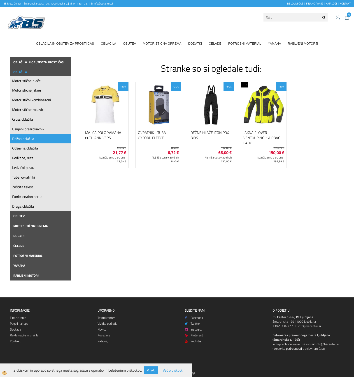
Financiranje (18, 317)
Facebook (194, 317)
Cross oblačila (22, 119)
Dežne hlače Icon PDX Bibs (210, 135)
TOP (244, 85)
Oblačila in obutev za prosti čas (65, 43)
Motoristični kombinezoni (31, 100)
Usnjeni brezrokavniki (28, 129)
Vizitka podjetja (107, 323)
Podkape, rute (22, 158)
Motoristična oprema (162, 43)
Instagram (194, 329)
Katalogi (103, 341)
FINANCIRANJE (314, 3)
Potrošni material (244, 43)
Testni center (106, 317)
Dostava (15, 329)
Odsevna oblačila (25, 148)
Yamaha (274, 43)
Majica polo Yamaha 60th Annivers (103, 135)
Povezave (104, 335)
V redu (151, 370)
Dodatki (195, 43)
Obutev (129, 43)
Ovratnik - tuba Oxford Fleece (152, 135)
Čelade (215, 43)
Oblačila (108, 43)
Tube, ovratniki (23, 177)
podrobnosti (294, 348)
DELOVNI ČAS (295, 3)
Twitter (192, 323)
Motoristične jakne (26, 90)
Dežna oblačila (23, 138)
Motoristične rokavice (28, 109)
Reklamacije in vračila (24, 335)
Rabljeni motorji (303, 43)
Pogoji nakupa (19, 323)
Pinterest (194, 335)
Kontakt (15, 341)
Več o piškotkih (174, 370)
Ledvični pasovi (23, 167)
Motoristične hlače (26, 80)
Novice (102, 329)
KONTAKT (345, 3)
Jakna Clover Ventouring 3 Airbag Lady (261, 138)
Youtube (193, 341)
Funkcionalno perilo (27, 196)
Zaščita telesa (22, 187)
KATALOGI (331, 3)
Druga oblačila (23, 206)
